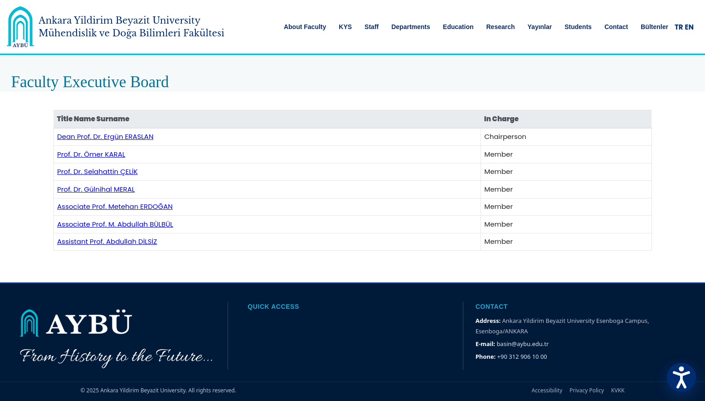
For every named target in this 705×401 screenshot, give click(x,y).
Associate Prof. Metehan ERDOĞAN (115, 206)
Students (578, 26)
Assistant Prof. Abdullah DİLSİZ (107, 241)
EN (689, 27)
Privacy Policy (586, 390)
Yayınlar (540, 26)
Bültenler (654, 26)
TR (679, 27)
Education (458, 26)
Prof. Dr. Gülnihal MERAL (96, 189)
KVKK (617, 390)
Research (500, 26)
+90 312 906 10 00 (522, 356)
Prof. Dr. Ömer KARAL (91, 154)
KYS (345, 26)
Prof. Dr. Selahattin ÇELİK (97, 171)
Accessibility (547, 390)
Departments (410, 26)
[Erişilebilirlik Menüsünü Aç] (681, 377)
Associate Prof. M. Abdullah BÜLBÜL (115, 224)
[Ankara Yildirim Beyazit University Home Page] (20, 26)
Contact (616, 26)
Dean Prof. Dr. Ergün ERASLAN (105, 136)
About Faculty (305, 26)
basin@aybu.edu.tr (522, 344)
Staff (372, 26)
